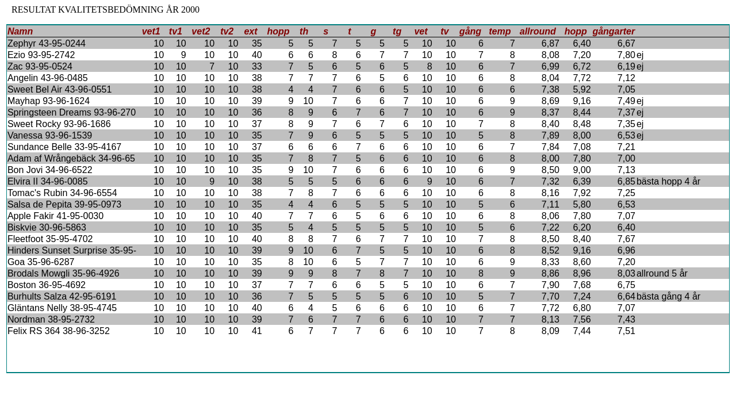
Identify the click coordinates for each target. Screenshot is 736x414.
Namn (20, 31)
